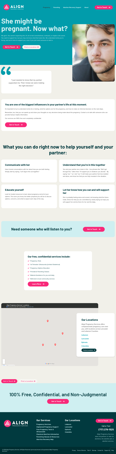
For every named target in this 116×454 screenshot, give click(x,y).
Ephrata (68, 429)
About (86, 7)
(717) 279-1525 (106, 429)
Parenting (56, 7)
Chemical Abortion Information (47, 434)
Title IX (89, 450)
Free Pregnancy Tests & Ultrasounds (45, 431)
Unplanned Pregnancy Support (47, 427)
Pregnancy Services (43, 424)
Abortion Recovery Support (72, 7)
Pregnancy (46, 7)
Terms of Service (81, 450)
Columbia (68, 432)
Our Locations (72, 420)
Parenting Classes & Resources (47, 437)
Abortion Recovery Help (44, 439)
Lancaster (68, 427)
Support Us (107, 450)
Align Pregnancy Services (12, 449)
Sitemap (94, 450)
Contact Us (100, 450)
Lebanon (68, 424)
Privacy (74, 450)
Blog (112, 450)
